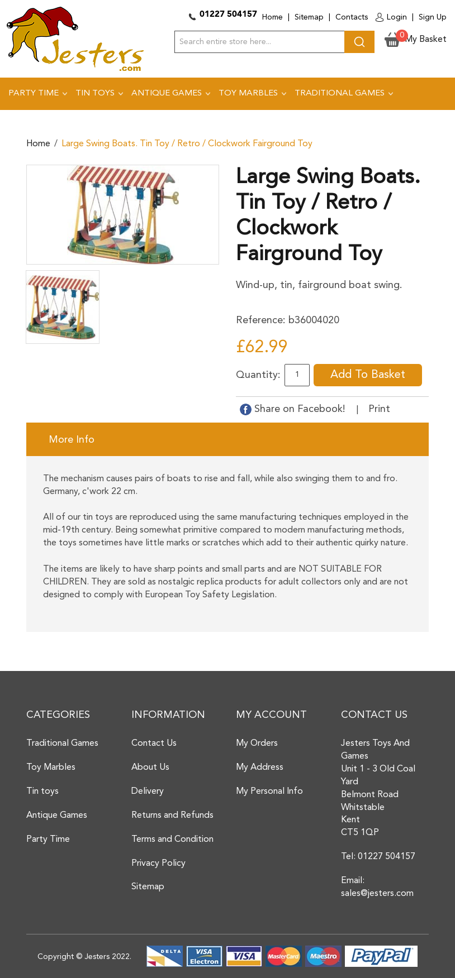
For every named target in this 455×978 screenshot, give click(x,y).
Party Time (48, 839)
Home (272, 17)
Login (397, 17)
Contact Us (154, 743)
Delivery (147, 791)
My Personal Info (269, 791)
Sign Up (433, 17)
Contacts (351, 17)
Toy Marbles (50, 767)
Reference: (261, 320)
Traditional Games (62, 743)
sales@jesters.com (377, 893)
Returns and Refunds (172, 815)
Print (379, 409)
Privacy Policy (158, 863)
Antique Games (56, 815)
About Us (150, 767)
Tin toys (42, 791)
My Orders (257, 743)
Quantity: (258, 375)
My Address (259, 767)
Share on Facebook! (294, 409)
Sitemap (309, 17)
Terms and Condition (172, 839)
